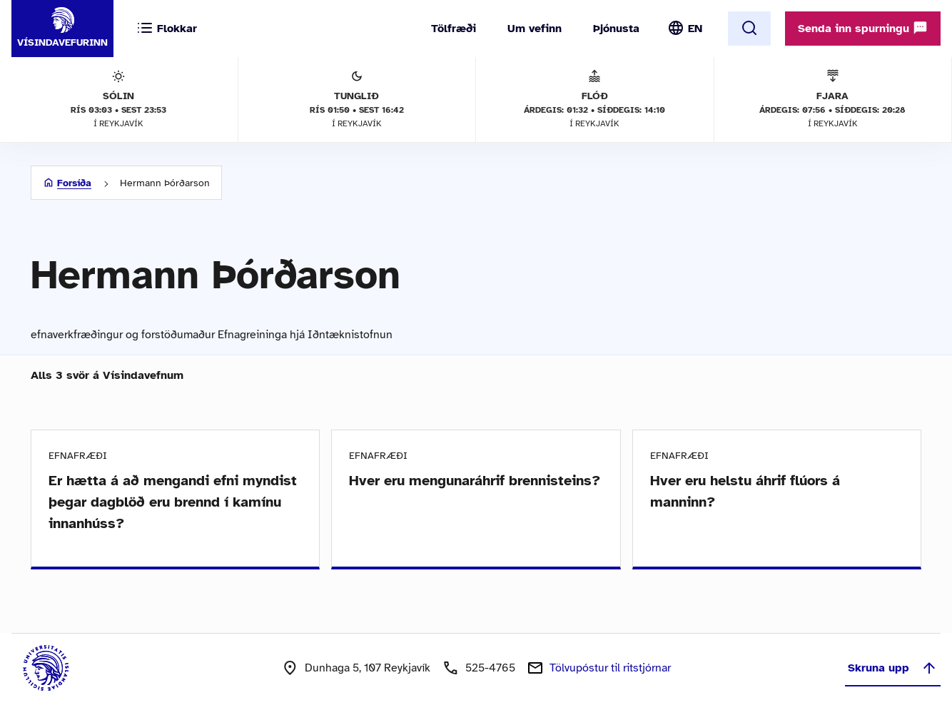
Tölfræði (453, 28)
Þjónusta (616, 28)
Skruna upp (893, 667)
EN (695, 28)
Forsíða (74, 183)
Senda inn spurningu (863, 28)
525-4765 (490, 668)
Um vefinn (534, 28)
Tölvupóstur (610, 668)
